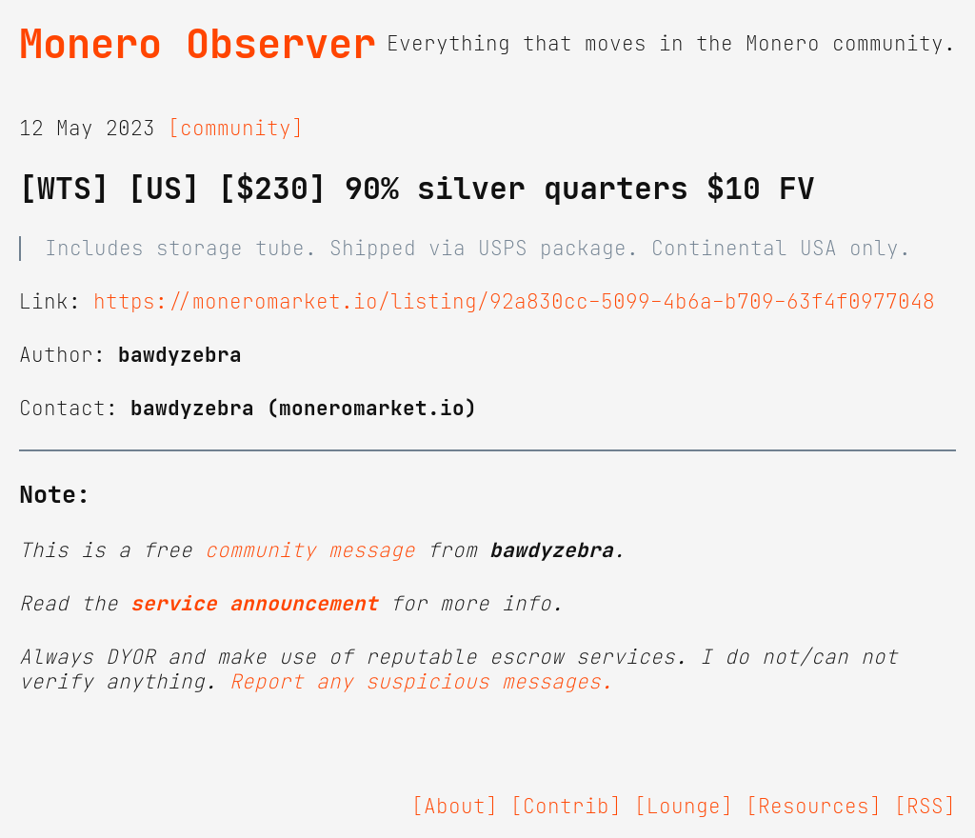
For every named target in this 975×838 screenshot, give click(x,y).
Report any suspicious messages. (421, 681)
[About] (454, 806)
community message (310, 550)
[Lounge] (683, 806)
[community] (236, 128)
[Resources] (814, 806)
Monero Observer (197, 44)
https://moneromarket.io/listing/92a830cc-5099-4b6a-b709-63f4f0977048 (514, 301)
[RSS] (925, 806)
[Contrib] (566, 806)
